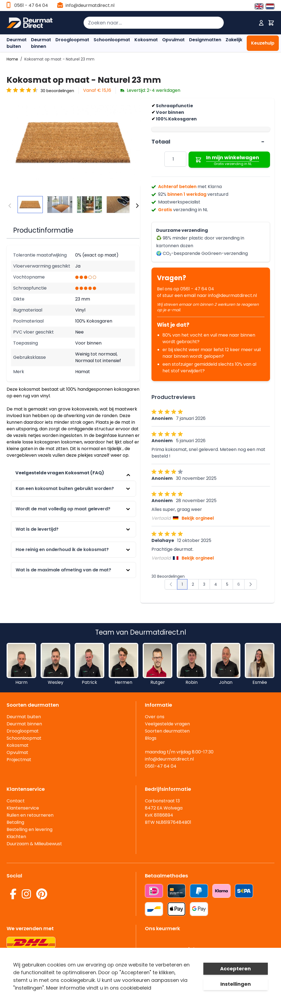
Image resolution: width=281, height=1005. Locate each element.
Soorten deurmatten (167, 731)
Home (12, 59)
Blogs (150, 738)
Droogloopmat (72, 40)
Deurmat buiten (17, 43)
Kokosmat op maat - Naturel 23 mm (59, 59)
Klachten (16, 836)
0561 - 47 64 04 (31, 5)
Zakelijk (234, 40)
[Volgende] (137, 205)
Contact (16, 801)
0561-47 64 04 (160, 766)
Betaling (15, 822)
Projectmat (19, 759)
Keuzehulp (262, 43)
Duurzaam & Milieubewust (34, 844)
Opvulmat (173, 40)
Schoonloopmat (112, 40)
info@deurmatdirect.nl (90, 5)
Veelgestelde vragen (167, 724)
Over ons (154, 717)
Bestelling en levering (29, 829)
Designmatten (205, 40)
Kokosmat (146, 40)
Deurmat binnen (41, 43)
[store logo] (30, 22)
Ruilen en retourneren (30, 815)
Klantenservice (23, 808)
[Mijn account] (261, 23)
